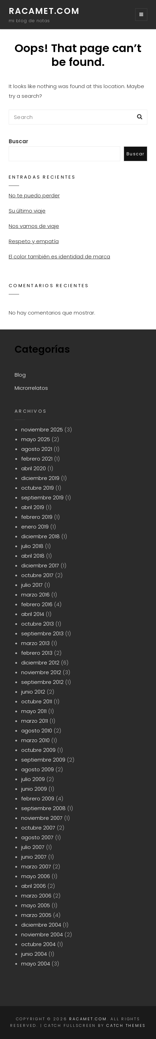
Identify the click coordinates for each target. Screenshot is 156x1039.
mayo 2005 (35, 905)
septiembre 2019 (42, 497)
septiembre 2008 (43, 808)
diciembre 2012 (40, 662)
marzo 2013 (35, 643)
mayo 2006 (35, 876)
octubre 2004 (38, 944)
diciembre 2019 (40, 478)
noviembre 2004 (42, 934)
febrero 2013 (36, 652)
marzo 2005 (36, 915)
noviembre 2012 (41, 672)
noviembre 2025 (42, 429)
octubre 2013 (37, 623)
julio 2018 (32, 546)
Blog (20, 374)
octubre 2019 (37, 487)
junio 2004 (34, 954)
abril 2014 (32, 614)
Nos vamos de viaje (34, 226)
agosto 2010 (36, 730)
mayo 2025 (35, 439)
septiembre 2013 (42, 633)
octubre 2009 (38, 750)
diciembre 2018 (40, 536)
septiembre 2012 (42, 682)
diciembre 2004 (41, 924)
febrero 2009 (37, 798)
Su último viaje (27, 210)
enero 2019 (35, 526)
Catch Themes (126, 1025)
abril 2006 (33, 886)
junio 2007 (34, 856)
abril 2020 (33, 468)
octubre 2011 (36, 701)
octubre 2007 (38, 827)
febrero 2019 (36, 517)
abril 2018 (32, 555)
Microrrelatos (31, 388)
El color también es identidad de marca (59, 256)
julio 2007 (32, 847)
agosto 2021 (36, 449)
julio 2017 (32, 585)
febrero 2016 (36, 604)
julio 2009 (33, 779)
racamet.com (44, 11)
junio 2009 (34, 788)
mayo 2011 (34, 711)
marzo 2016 (35, 594)
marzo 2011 (34, 720)
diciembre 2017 (40, 565)
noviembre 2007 (42, 818)
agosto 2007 (37, 837)
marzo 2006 (36, 895)
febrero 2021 (36, 458)
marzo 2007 (36, 866)
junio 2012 (33, 691)
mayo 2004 (35, 963)
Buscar (18, 141)
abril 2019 (32, 507)
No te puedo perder (34, 195)
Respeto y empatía (34, 241)
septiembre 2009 (43, 759)
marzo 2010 (35, 740)
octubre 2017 (37, 575)
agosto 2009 (37, 769)
